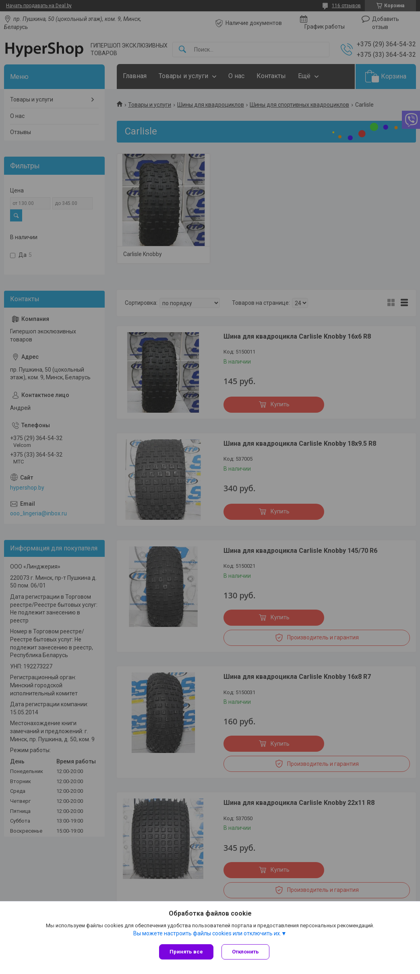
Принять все (186, 952)
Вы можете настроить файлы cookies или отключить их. (207, 933)
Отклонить (245, 952)
